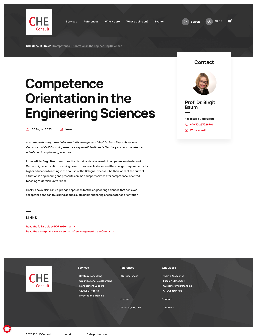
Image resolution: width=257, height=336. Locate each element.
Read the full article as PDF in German (49, 226)
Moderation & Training (91, 295)
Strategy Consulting (90, 275)
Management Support (91, 285)
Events (159, 21)
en (216, 21)
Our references (129, 275)
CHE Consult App (172, 290)
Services (71, 21)
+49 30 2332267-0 (201, 124)
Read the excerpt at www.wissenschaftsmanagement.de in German (68, 231)
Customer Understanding (177, 285)
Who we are (112, 21)
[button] (7, 329)
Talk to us (168, 307)
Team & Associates (173, 275)
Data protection (97, 334)
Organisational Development (95, 280)
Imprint (69, 334)
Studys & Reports (89, 290)
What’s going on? (137, 21)
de (220, 21)
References (91, 21)
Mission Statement (174, 280)
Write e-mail (198, 130)
